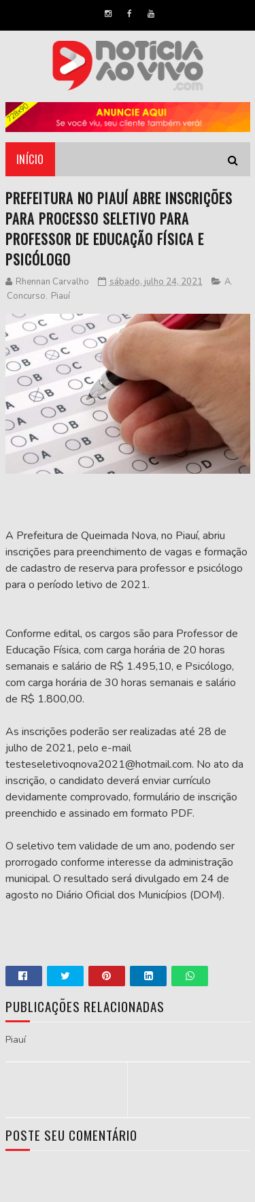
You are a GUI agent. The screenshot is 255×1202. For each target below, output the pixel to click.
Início (30, 159)
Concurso (26, 296)
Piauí (60, 296)
